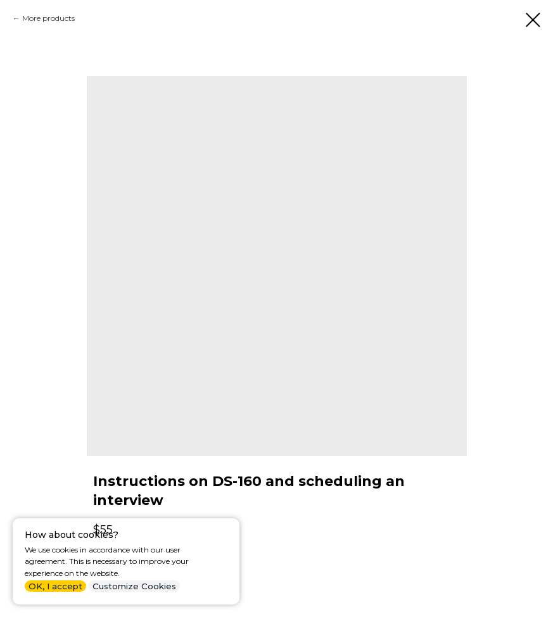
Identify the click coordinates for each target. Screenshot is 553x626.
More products (48, 18)
